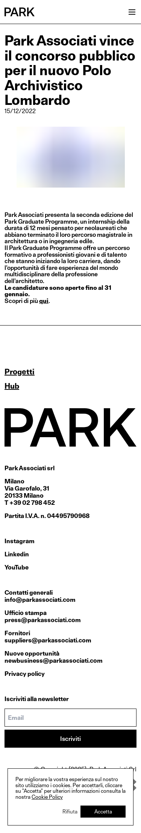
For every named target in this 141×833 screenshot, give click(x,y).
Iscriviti (70, 738)
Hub (12, 386)
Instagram (20, 541)
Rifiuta (69, 811)
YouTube (17, 567)
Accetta (103, 811)
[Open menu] (131, 12)
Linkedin (17, 554)
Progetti (20, 371)
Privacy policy (25, 673)
